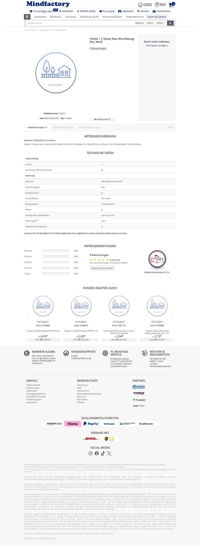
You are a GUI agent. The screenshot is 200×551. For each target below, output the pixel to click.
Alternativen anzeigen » (157, 45)
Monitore (55, 17)
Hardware (40, 17)
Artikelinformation (36, 127)
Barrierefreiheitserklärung (89, 393)
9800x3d (139, 23)
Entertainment (135, 17)
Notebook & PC (89, 17)
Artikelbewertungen (62, 127)
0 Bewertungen (98, 48)
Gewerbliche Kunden (36, 396)
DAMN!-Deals (86, 11)
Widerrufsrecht (33, 385)
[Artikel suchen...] (96, 23)
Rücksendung (32, 387)
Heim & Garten (157, 17)
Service (143, 11)
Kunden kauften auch (89, 127)
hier (111, 533)
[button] (27, 16)
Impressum (82, 385)
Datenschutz (83, 390)
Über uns (81, 396)
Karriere (80, 402)
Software (70, 17)
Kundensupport (33, 399)
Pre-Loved (106, 11)
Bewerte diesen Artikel (102, 268)
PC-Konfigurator (42, 11)
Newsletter (31, 402)
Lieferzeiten (31, 390)
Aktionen (125, 11)
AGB (79, 387)
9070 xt (160, 23)
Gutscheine (161, 11)
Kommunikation (112, 17)
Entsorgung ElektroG (36, 393)
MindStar (66, 11)
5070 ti (150, 23)
